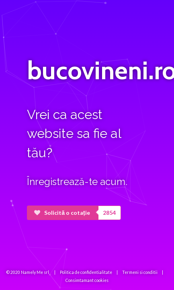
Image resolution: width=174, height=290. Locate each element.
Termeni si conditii (140, 272)
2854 (109, 212)
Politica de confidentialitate (86, 272)
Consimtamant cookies (87, 280)
